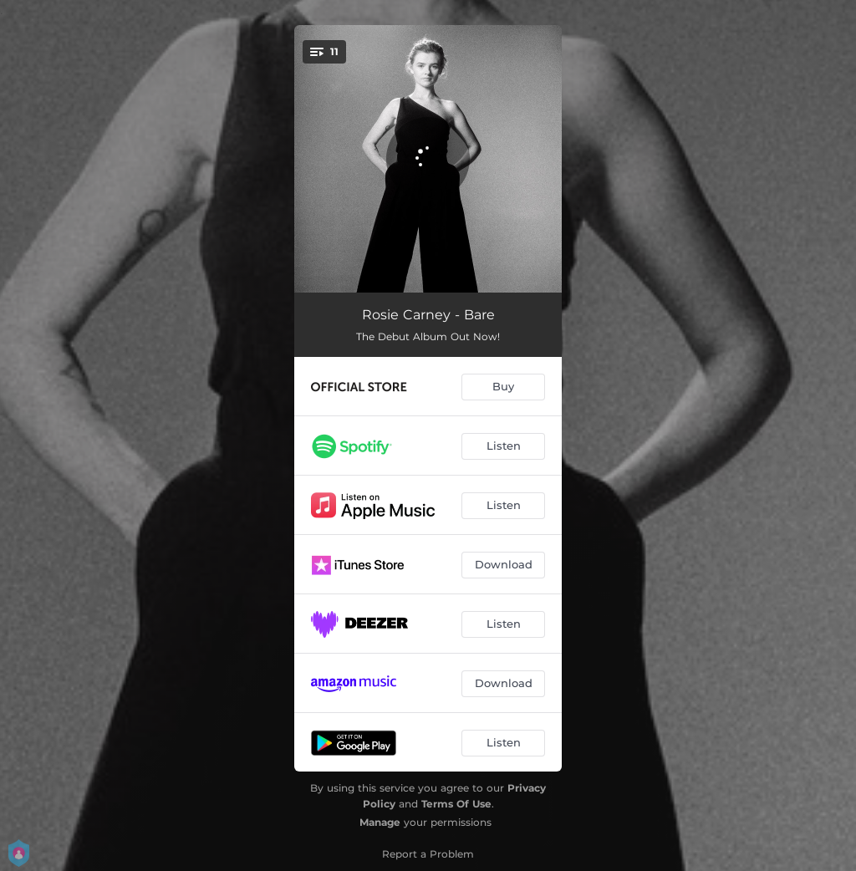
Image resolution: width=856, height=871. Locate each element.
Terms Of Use (456, 803)
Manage (379, 822)
